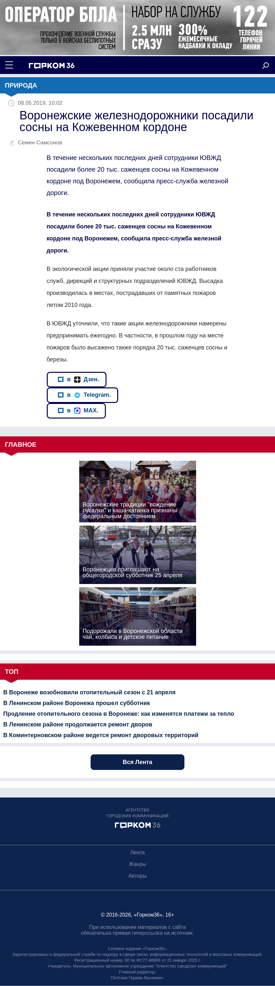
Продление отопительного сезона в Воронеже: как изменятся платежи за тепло (118, 714)
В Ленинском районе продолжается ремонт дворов (77, 724)
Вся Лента (137, 762)
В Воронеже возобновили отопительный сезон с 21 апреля (89, 692)
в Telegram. (84, 395)
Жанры (137, 864)
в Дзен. (78, 379)
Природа (21, 85)
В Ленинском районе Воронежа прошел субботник (76, 703)
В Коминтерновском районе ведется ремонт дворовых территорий (100, 735)
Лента (137, 852)
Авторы (137, 876)
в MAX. (77, 410)
